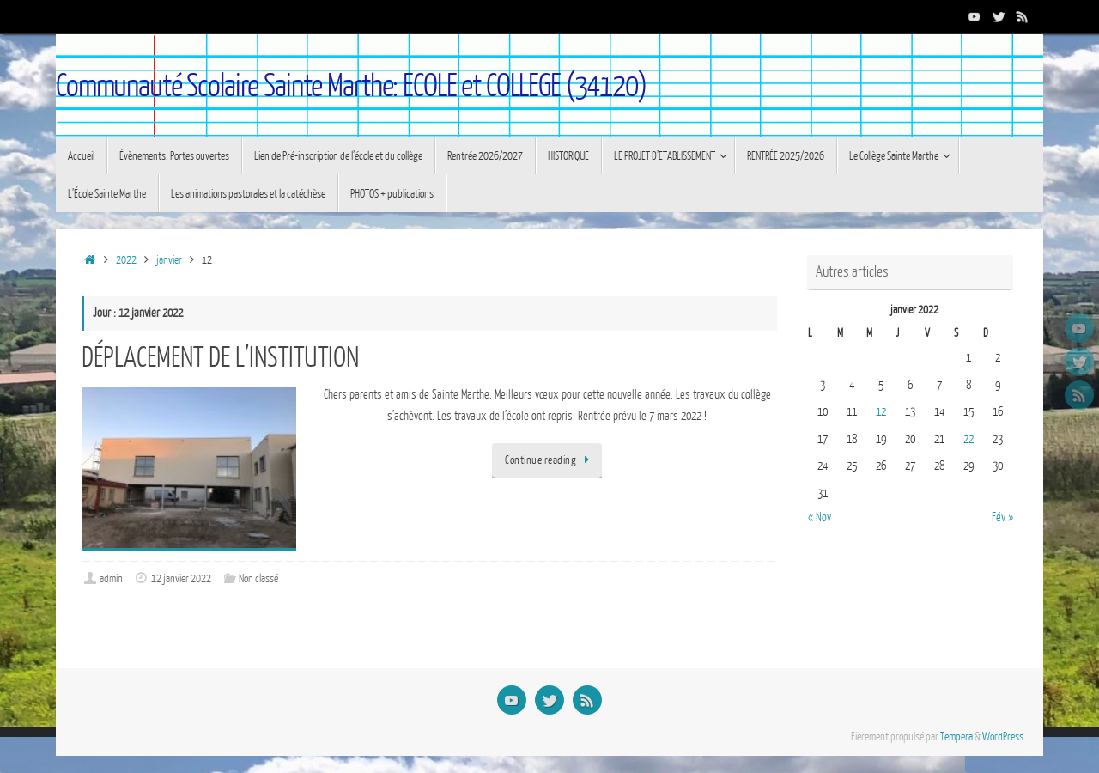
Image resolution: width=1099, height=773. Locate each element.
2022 (126, 260)
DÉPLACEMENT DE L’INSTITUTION (220, 358)
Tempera (956, 737)
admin (111, 579)
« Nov (819, 517)
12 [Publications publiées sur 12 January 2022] (881, 411)
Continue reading (550, 460)
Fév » (1002, 517)
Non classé (258, 579)
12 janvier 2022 (181, 579)
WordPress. (1004, 737)
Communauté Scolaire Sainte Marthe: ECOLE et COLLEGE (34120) (351, 86)
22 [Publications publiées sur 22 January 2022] (968, 439)
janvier (169, 260)
